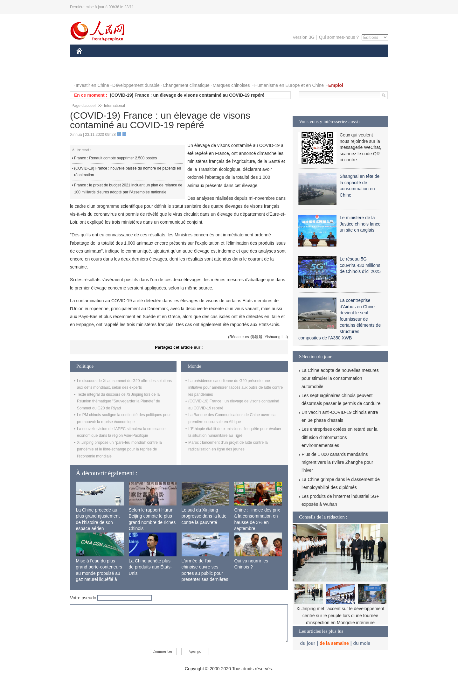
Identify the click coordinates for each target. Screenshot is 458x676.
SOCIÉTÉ (255, 60)
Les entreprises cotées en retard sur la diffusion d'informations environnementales (340, 437)
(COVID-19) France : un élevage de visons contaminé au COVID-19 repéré (187, 95)
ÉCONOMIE (114, 60)
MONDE (144, 60)
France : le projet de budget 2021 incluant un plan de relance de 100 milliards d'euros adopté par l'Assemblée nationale (128, 188)
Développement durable (136, 85)
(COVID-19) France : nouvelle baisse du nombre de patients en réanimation (127, 172)
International (114, 105)
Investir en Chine (92, 85)
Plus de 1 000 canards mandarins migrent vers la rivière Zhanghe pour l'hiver (337, 462)
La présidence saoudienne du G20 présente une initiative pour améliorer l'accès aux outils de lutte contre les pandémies (235, 388)
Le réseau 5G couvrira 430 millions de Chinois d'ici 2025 (360, 265)
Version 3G (304, 37)
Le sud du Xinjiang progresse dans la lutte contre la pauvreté (204, 516)
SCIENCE (198, 60)
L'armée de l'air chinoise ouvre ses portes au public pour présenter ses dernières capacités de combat (205, 573)
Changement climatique (186, 85)
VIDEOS (115, 72)
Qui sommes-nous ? (339, 37)
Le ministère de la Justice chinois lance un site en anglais (360, 224)
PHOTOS (89, 72)
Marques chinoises (231, 85)
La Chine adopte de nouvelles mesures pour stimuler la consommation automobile (340, 378)
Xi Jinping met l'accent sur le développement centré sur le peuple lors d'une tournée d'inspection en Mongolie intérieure (340, 615)
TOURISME (336, 60)
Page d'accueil (84, 105)
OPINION (366, 60)
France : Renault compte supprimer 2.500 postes (115, 158)
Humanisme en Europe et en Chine (289, 85)
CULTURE (227, 60)
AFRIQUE (171, 60)
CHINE (87, 60)
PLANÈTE (283, 60)
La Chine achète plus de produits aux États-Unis (150, 567)
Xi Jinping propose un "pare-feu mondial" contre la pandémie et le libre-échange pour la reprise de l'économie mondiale (119, 449)
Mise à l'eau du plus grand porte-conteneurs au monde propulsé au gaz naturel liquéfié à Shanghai (99, 573)
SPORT (309, 60)
